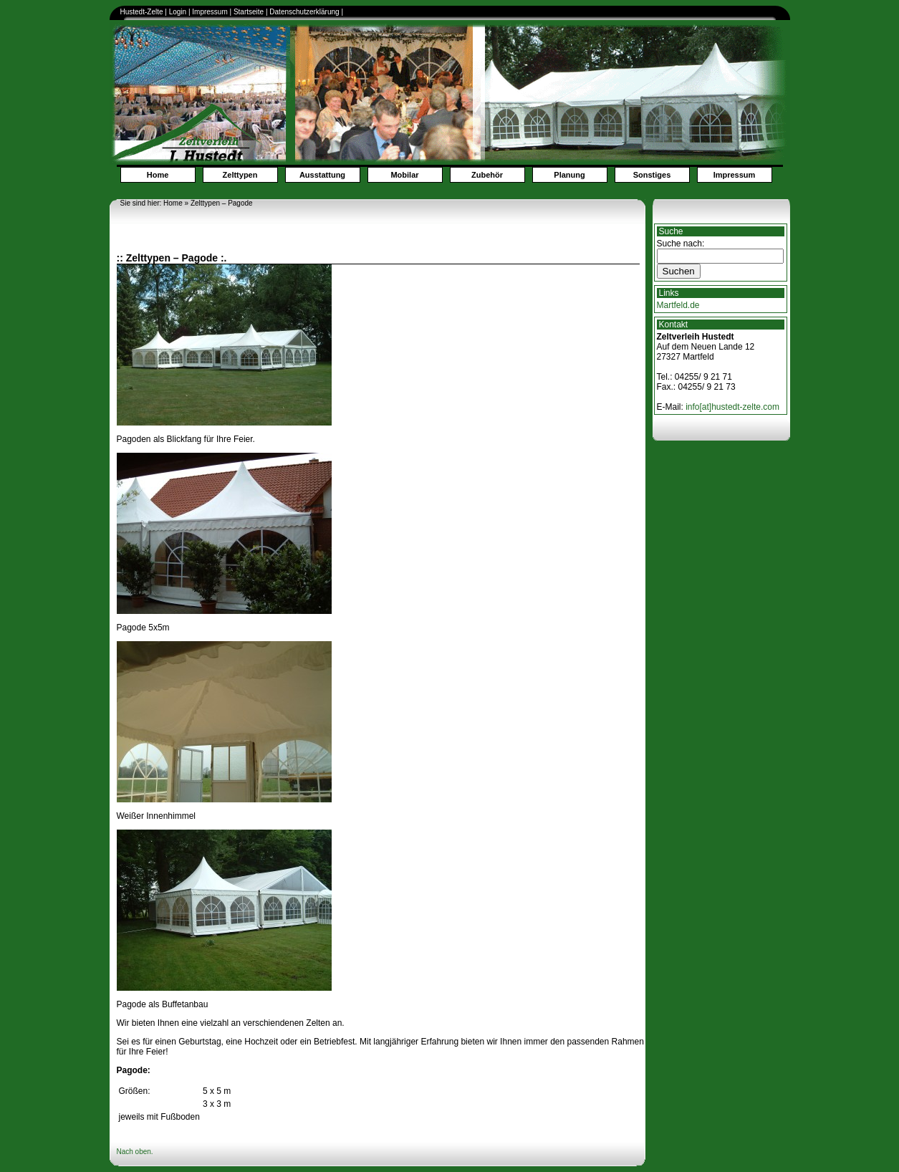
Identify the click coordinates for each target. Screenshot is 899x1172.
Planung (569, 174)
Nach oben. (135, 1152)
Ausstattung (322, 174)
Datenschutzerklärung (305, 12)
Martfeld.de (678, 305)
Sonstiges (652, 174)
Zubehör (487, 174)
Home (158, 174)
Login (177, 12)
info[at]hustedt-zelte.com (732, 407)
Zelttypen (240, 174)
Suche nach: (681, 244)
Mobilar (404, 174)
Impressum (209, 12)
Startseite (249, 12)
